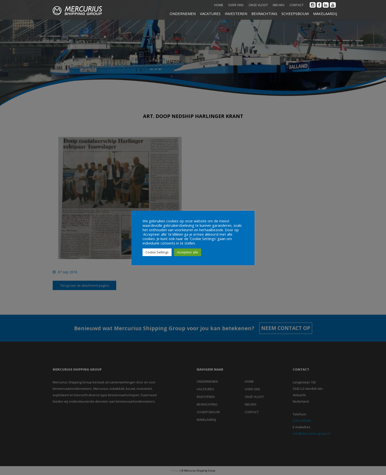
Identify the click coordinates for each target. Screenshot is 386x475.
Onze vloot (258, 5)
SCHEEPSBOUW (295, 13)
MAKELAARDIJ (325, 13)
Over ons (236, 5)
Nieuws (279, 5)
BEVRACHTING (264, 13)
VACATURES (210, 13)
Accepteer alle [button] (187, 252)
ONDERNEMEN (183, 13)
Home (218, 5)
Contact (297, 5)
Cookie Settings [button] (157, 252)
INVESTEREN (236, 13)
